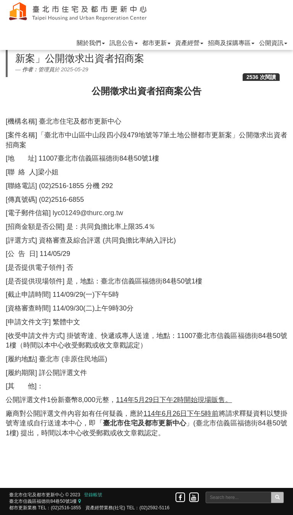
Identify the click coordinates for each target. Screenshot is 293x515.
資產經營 (189, 43)
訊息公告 (123, 43)
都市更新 (156, 43)
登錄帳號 (93, 494)
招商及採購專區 (231, 43)
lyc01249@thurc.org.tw (88, 213)
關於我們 (91, 43)
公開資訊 (273, 43)
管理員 (46, 69)
